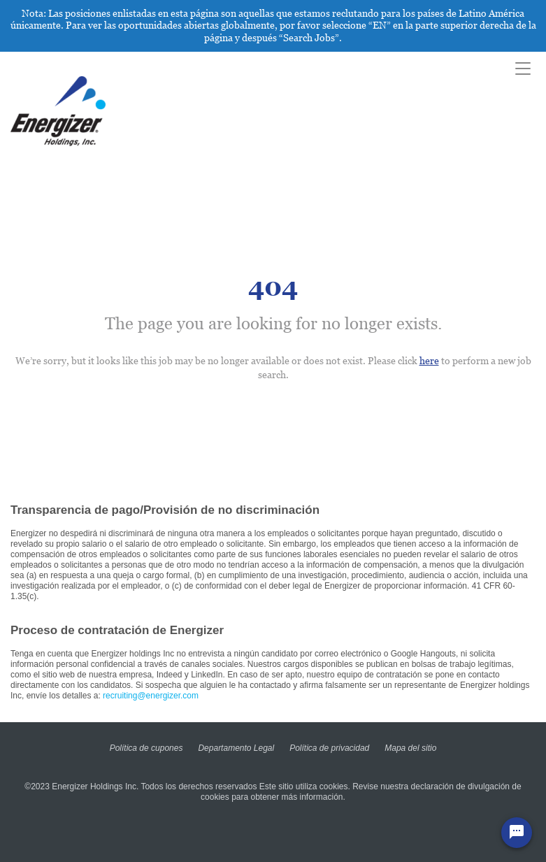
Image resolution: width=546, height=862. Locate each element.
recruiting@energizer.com (151, 696)
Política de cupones (146, 748)
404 (273, 287)
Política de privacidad (329, 748)
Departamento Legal (236, 748)
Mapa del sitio (410, 748)
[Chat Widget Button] (516, 832)
